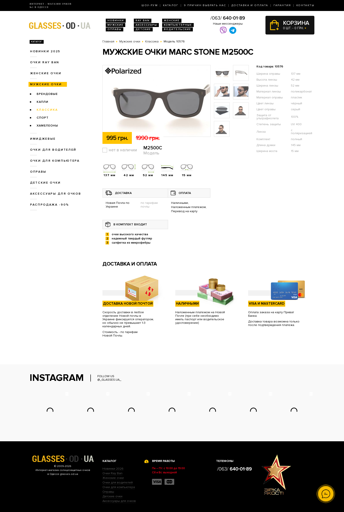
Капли (42, 102)
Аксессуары (146, 25)
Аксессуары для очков (55, 193)
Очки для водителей (53, 150)
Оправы (115, 29)
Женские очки (45, 73)
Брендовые (47, 94)
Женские (172, 20)
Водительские (177, 29)
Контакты (305, 5)
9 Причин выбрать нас (205, 5)
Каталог (171, 5)
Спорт (42, 117)
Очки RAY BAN (44, 62)
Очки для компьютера (55, 161)
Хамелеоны (47, 125)
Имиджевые (43, 139)
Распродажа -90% (49, 204)
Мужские (116, 25)
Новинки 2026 (113, 468)
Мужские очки (46, 84)
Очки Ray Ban (112, 473)
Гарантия (282, 5)
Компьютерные (178, 25)
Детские (143, 29)
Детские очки (45, 183)
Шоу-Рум (150, 5)
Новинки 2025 (45, 51)
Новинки (116, 20)
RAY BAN (143, 20)
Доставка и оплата (249, 5)
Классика (47, 110)
